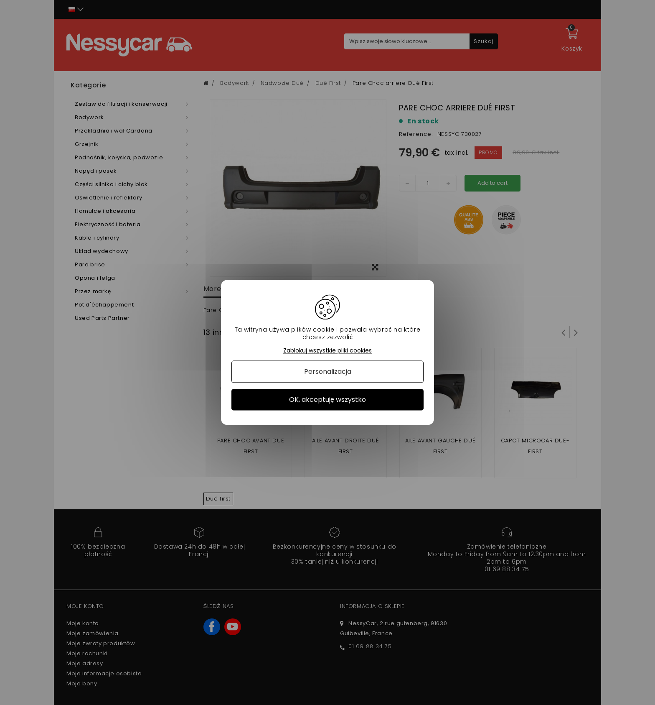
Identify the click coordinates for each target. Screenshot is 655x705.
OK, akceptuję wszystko (327, 399)
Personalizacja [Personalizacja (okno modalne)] (327, 371)
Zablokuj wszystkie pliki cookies (327, 350)
